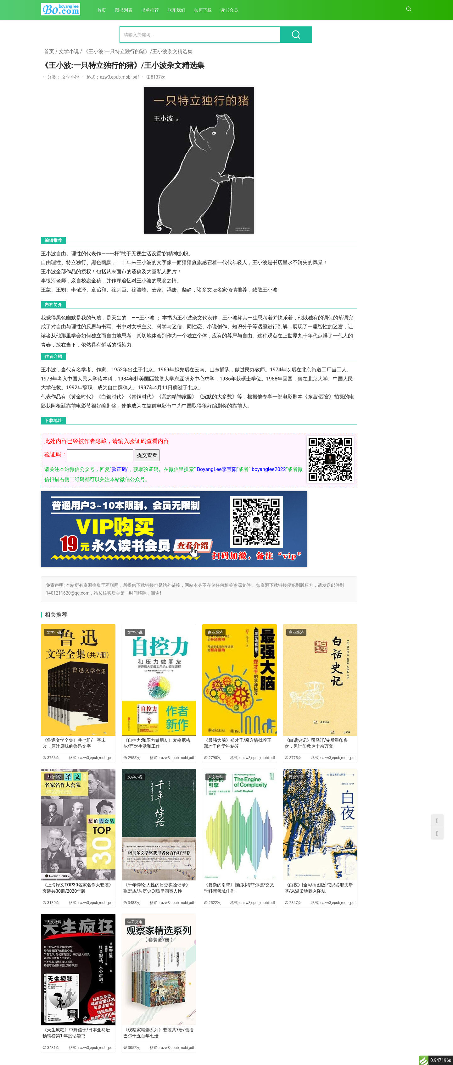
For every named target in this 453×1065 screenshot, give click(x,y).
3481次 (49, 1013)
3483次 (116, 881)
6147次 (403, 475)
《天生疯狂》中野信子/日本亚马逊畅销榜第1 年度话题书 (70, 995)
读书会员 (233, 10)
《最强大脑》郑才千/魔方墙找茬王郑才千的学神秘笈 (205, 732)
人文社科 (189, 772)
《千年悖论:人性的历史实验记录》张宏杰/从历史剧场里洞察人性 (137, 865)
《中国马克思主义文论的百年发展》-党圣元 (340, 829)
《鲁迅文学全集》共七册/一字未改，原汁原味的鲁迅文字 (71, 732)
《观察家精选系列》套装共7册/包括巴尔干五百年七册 (137, 995)
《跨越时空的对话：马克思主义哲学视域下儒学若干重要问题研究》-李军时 (389, 673)
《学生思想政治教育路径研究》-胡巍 (340, 985)
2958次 (116, 750)
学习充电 (121, 904)
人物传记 (54, 772)
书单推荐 (154, 10)
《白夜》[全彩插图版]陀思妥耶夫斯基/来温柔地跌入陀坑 (273, 863)
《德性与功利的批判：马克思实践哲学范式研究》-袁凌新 (389, 751)
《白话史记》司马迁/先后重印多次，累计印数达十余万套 (274, 732)
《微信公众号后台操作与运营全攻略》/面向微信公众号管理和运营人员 (381, 84)
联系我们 (180, 10)
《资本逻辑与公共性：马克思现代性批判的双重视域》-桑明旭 (389, 829)
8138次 (403, 167)
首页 (105, 10)
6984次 (403, 322)
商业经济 (189, 641)
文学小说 (69, 51)
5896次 (403, 527)
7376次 (403, 270)
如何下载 (207, 10)
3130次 (49, 881)
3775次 (252, 750)
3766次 (49, 750)
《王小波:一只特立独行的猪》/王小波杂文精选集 (137, 51)
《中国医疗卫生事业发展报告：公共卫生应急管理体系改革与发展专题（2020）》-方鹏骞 (340, 751)
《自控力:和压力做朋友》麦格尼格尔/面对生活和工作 (137, 732)
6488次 (403, 374)
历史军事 (257, 772)
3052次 (116, 1013)
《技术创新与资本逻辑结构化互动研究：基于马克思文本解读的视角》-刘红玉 (389, 985)
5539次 (403, 579)
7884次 (403, 218)
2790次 (184, 750)
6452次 (403, 428)
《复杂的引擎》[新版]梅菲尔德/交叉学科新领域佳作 (205, 863)
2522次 (184, 881)
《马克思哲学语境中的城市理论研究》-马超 (340, 907)
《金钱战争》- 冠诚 (371, 233)
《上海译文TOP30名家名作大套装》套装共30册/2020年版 (71, 863)
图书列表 (128, 10)
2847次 (252, 881)
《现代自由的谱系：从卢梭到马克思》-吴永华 (389, 907)
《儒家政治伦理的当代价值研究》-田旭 (340, 673)
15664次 (402, 115)
